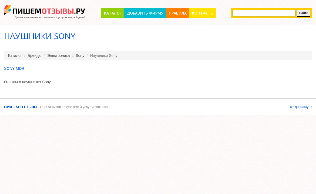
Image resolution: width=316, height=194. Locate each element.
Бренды (35, 55)
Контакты (203, 13)
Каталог (113, 13)
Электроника (58, 55)
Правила (178, 13)
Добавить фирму (145, 13)
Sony (80, 55)
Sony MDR (14, 68)
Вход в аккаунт (300, 107)
